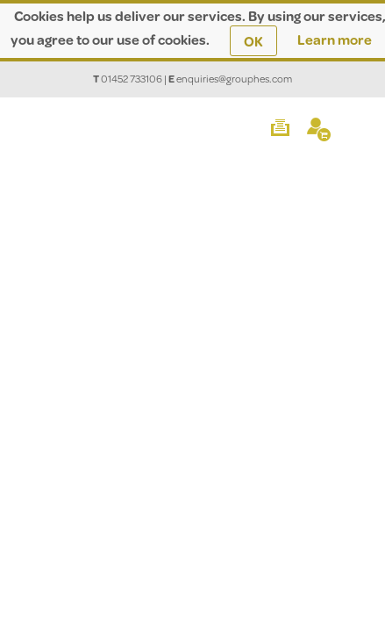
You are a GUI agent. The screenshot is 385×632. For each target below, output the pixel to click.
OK (253, 41)
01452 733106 (131, 78)
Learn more (334, 39)
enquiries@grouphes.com (234, 78)
